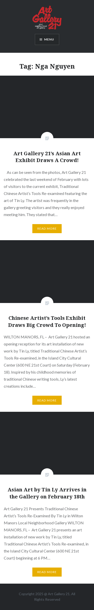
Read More (47, 228)
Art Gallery (57, 594)
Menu (49, 39)
